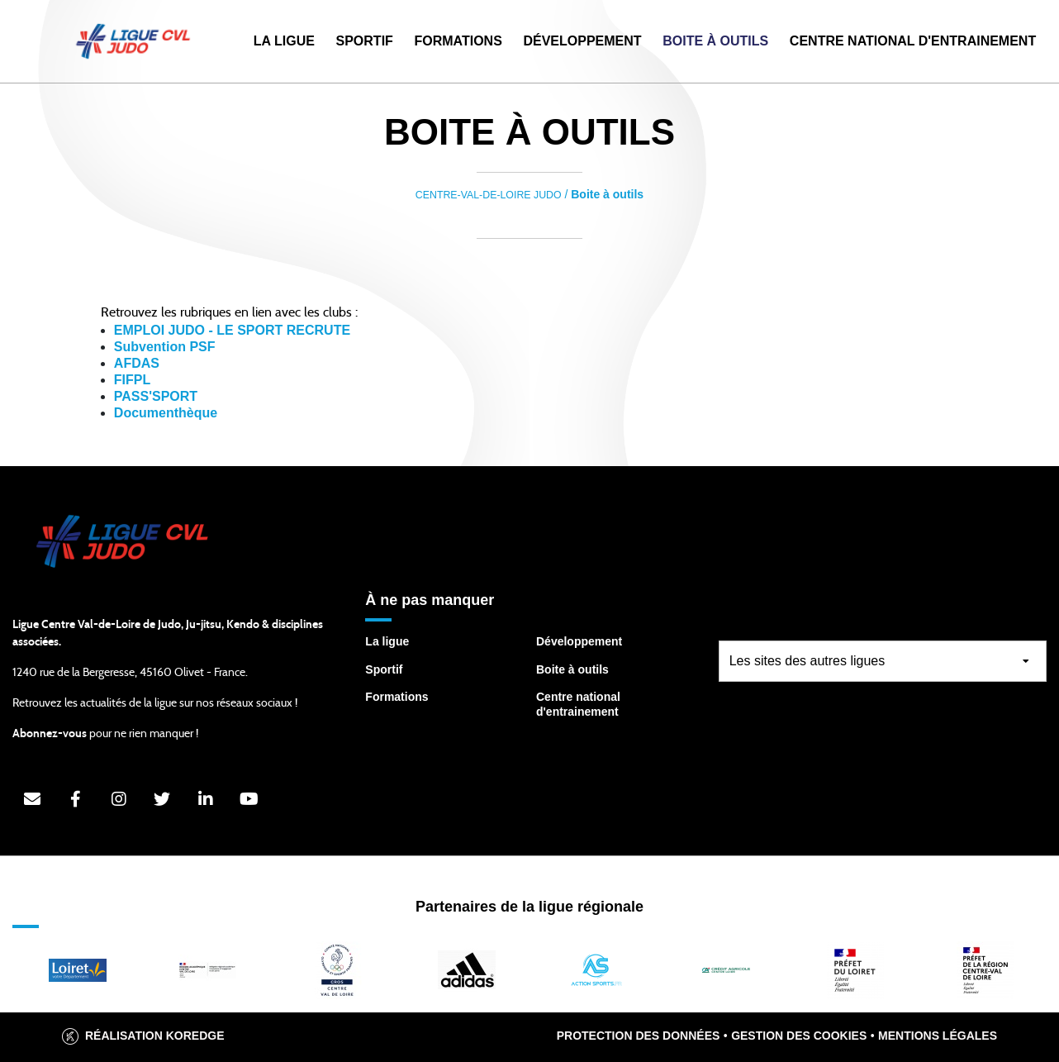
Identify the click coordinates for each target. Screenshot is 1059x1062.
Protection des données (638, 1035)
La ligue (387, 641)
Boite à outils (715, 41)
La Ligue (284, 41)
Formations (457, 41)
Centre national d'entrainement (578, 704)
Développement (582, 41)
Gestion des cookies (799, 1035)
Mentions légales (937, 1035)
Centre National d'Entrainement (913, 41)
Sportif (364, 41)
